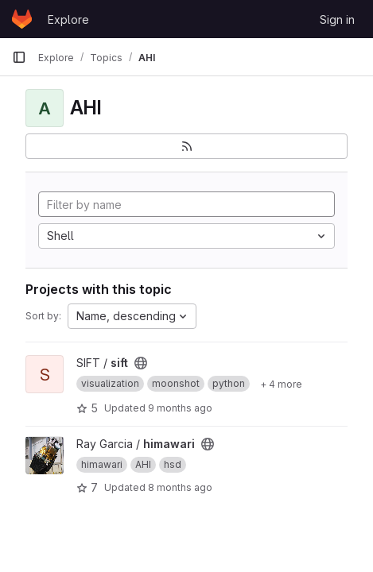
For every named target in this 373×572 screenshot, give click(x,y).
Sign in (337, 19)
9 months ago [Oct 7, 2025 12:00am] (180, 408)
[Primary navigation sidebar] (19, 57)
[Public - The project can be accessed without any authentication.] (140, 363)
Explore (68, 19)
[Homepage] (22, 19)
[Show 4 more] (281, 383)
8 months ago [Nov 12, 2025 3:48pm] (180, 487)
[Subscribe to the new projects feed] (186, 146)
